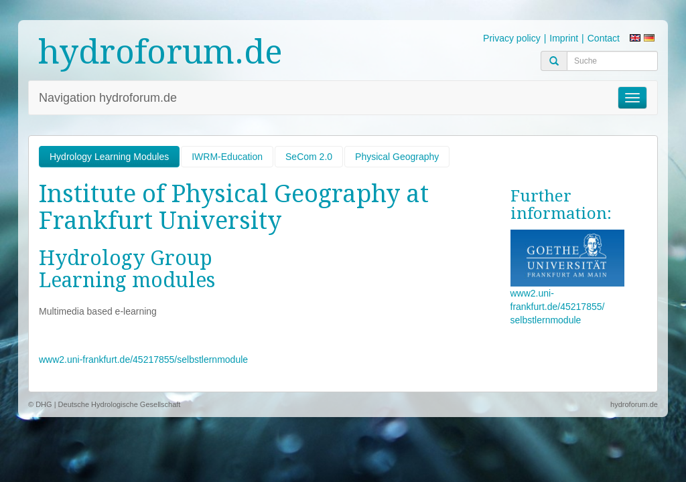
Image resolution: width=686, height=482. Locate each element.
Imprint (563, 38)
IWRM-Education (227, 156)
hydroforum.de (160, 52)
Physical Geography (397, 156)
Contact (604, 38)
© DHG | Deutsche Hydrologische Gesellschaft (104, 404)
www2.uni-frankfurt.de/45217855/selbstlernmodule (143, 359)
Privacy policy (512, 38)
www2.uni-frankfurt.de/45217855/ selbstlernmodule (557, 306)
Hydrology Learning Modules (109, 156)
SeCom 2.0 (308, 156)
